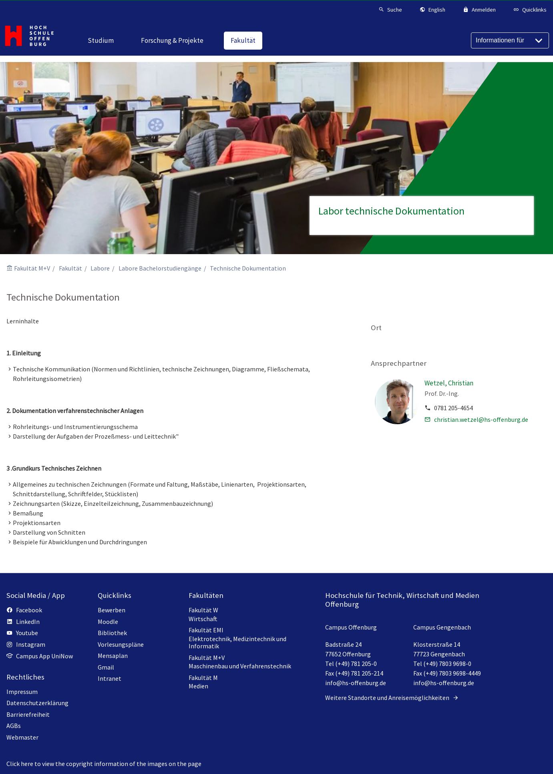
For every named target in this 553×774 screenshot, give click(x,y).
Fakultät (70, 268)
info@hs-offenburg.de (355, 683)
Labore (100, 268)
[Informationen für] (510, 40)
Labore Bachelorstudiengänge (160, 268)
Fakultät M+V (32, 268)
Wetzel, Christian (448, 383)
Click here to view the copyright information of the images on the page (103, 764)
